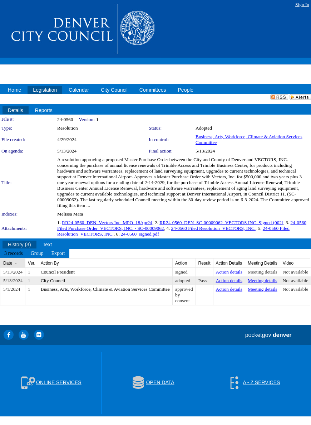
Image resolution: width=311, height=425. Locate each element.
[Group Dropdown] (37, 253)
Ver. (31, 263)
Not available (295, 272)
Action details (229, 272)
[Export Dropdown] (58, 253)
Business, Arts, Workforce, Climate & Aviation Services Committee (105, 289)
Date (7, 263)
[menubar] (34, 253)
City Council (53, 280)
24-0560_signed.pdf (140, 234)
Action (181, 263)
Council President (58, 272)
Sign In (302, 4)
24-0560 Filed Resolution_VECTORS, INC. (213, 228)
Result (204, 263)
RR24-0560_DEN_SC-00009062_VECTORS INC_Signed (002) (221, 222)
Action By (50, 263)
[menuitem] (13, 253)
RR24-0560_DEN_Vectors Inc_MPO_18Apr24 (107, 222)
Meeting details (262, 272)
